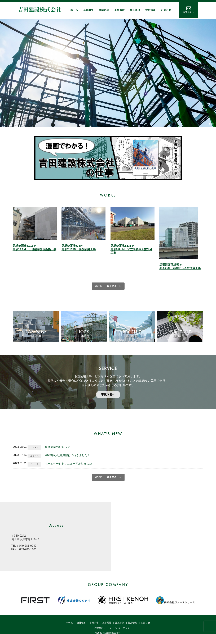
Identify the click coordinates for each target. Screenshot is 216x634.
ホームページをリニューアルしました (68, 463)
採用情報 (150, 10)
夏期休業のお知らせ (57, 446)
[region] (108, 73)
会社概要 (88, 10)
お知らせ (166, 10)
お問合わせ (100, 628)
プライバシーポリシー (120, 628)
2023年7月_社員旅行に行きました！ (67, 455)
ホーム (74, 10)
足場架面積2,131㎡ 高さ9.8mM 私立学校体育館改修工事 (131, 249)
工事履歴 (119, 10)
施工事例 (135, 10)
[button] (209, 124)
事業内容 (104, 10)
